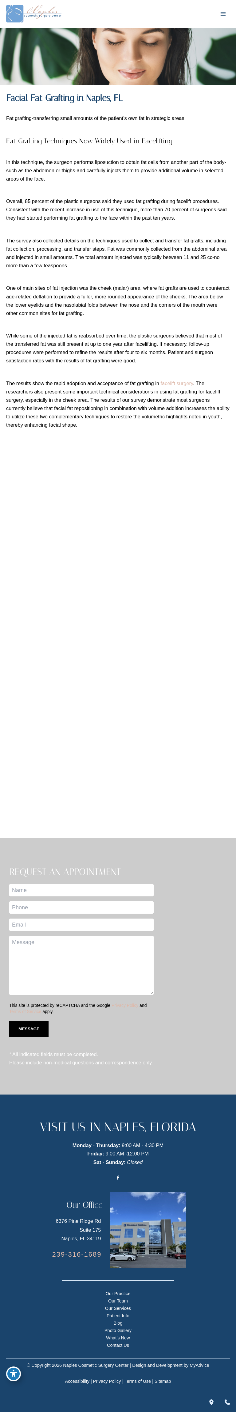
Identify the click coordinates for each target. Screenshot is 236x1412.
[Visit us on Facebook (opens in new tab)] (118, 1178)
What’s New (118, 1337)
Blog (117, 1323)
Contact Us (118, 1345)
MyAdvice (199, 1365)
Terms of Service (25, 1011)
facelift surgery (177, 383)
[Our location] (211, 1402)
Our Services (118, 1308)
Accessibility (77, 1381)
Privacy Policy (125, 1005)
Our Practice (117, 1293)
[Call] (76, 1254)
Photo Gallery (118, 1330)
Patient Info (118, 1315)
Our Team (118, 1300)
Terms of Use (137, 1381)
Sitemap (163, 1381)
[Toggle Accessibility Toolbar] (13, 1373)
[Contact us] (227, 1402)
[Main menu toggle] (223, 14)
